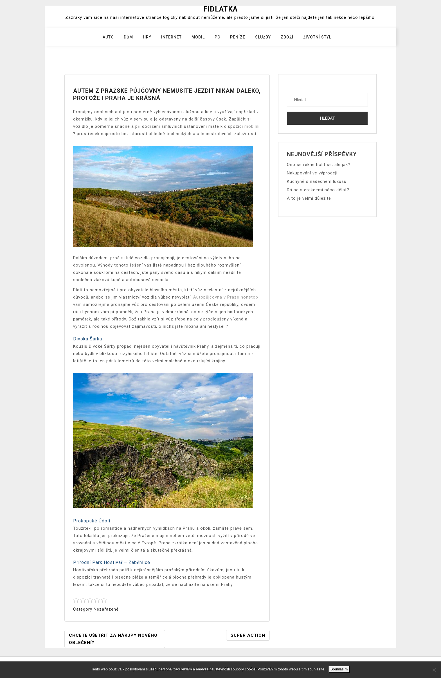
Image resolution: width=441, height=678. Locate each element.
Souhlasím (339, 669)
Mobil (198, 37)
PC (217, 37)
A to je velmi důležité (309, 198)
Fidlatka (220, 9)
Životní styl (317, 37)
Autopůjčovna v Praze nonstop (225, 297)
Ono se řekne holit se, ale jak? (318, 164)
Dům (128, 37)
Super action (248, 635)
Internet (171, 37)
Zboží (287, 37)
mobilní (252, 126)
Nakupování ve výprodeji (312, 173)
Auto (108, 37)
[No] (434, 670)
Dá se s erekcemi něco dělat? (318, 189)
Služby (263, 37)
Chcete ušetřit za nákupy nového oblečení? (113, 639)
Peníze (237, 37)
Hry (147, 37)
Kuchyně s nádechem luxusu (316, 181)
